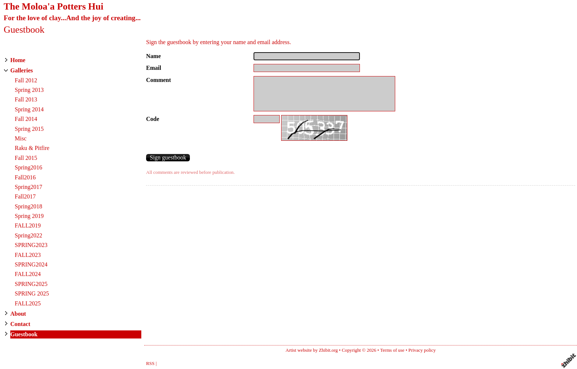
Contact (20, 324)
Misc (20, 138)
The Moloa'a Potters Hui (53, 6)
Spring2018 (28, 206)
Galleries (21, 70)
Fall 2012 (26, 80)
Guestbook (24, 334)
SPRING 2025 (32, 293)
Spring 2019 (29, 216)
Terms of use (392, 350)
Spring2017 (28, 187)
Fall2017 (25, 196)
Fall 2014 (26, 119)
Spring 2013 (29, 90)
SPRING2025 (31, 284)
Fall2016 (25, 177)
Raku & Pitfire (32, 148)
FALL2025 (28, 303)
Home (17, 60)
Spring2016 (28, 167)
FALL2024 (28, 274)
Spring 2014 (29, 109)
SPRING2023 (31, 245)
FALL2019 (28, 225)
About (18, 314)
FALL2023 (28, 255)
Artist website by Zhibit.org (312, 350)
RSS (150, 363)
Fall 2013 (26, 99)
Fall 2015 (26, 158)
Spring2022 (28, 235)
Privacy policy (422, 350)
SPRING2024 (31, 264)
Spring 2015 (29, 129)
